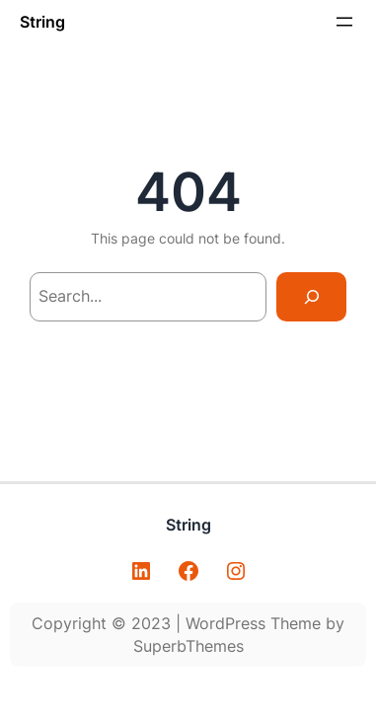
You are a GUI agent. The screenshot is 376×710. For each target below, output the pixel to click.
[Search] (311, 296)
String (42, 22)
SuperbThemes (188, 646)
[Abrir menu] (344, 22)
